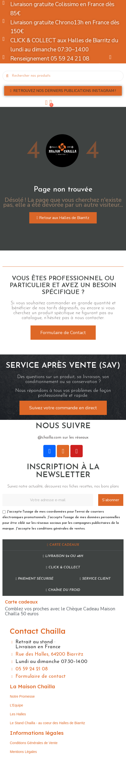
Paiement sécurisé (34, 579)
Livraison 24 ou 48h (63, 556)
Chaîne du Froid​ (63, 590)
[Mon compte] (46, 103)
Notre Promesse (22, 696)
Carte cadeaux (21, 602)
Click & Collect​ (63, 567)
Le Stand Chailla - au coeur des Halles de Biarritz (47, 723)
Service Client (95, 579)
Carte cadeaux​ (63, 545)
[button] (63, 91)
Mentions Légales (23, 752)
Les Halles (18, 714)
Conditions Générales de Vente (34, 743)
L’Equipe (16, 705)
